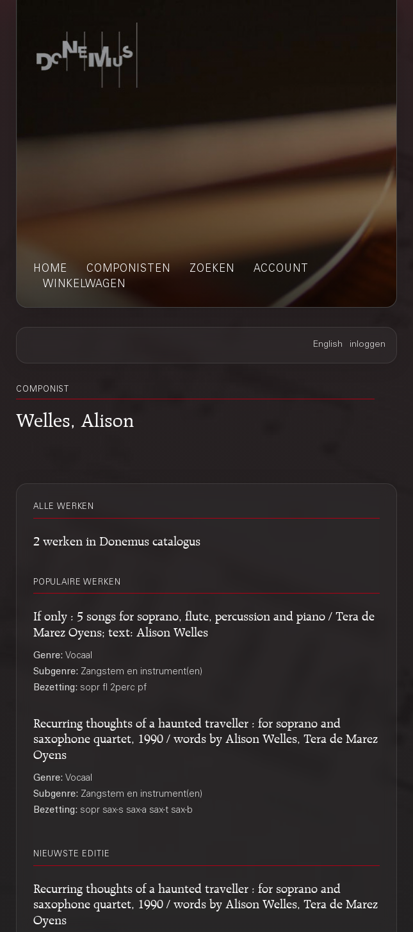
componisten (128, 269)
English (328, 344)
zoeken (212, 269)
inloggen (367, 344)
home (50, 269)
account (281, 269)
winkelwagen (84, 284)
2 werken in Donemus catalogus (116, 539)
